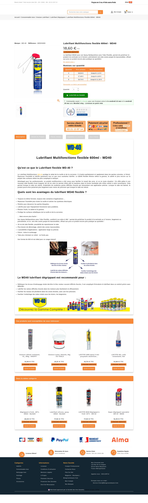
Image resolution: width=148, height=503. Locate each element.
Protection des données (48, 490)
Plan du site (69, 480)
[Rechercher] (85, 12)
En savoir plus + (69, 70)
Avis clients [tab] (94, 145)
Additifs (18, 474)
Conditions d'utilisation (48, 477)
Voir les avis (82, 123)
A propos (44, 484)
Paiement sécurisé (47, 487)
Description (20, 145)
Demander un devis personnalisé (75, 93)
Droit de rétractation (47, 493)
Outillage (19, 484)
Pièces (18, 487)
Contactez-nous (70, 477)
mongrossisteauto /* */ (32, 10)
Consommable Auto (22, 477)
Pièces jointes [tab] (56, 145)
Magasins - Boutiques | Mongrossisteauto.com (71, 485)
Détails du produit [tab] (37, 145)
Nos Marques (69, 492)
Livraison (44, 474)
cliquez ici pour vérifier (92, 498)
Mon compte (69, 489)
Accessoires (20, 490)
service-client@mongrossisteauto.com (105, 491)
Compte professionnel (72, 474)
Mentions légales (46, 480)
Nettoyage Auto (21, 480)
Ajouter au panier (75, 104)
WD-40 (40, 183)
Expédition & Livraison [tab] (76, 145)
